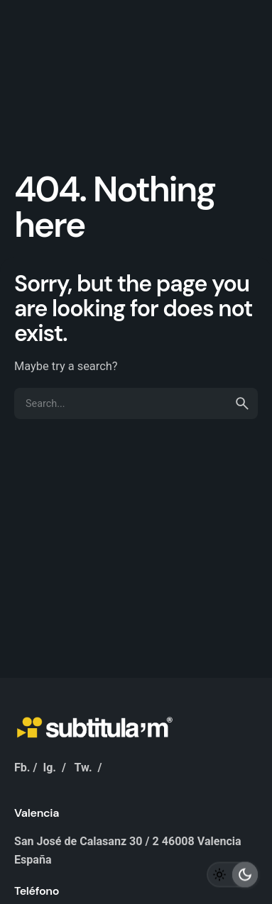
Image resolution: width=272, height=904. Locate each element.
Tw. (83, 767)
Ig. (49, 767)
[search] (242, 403)
